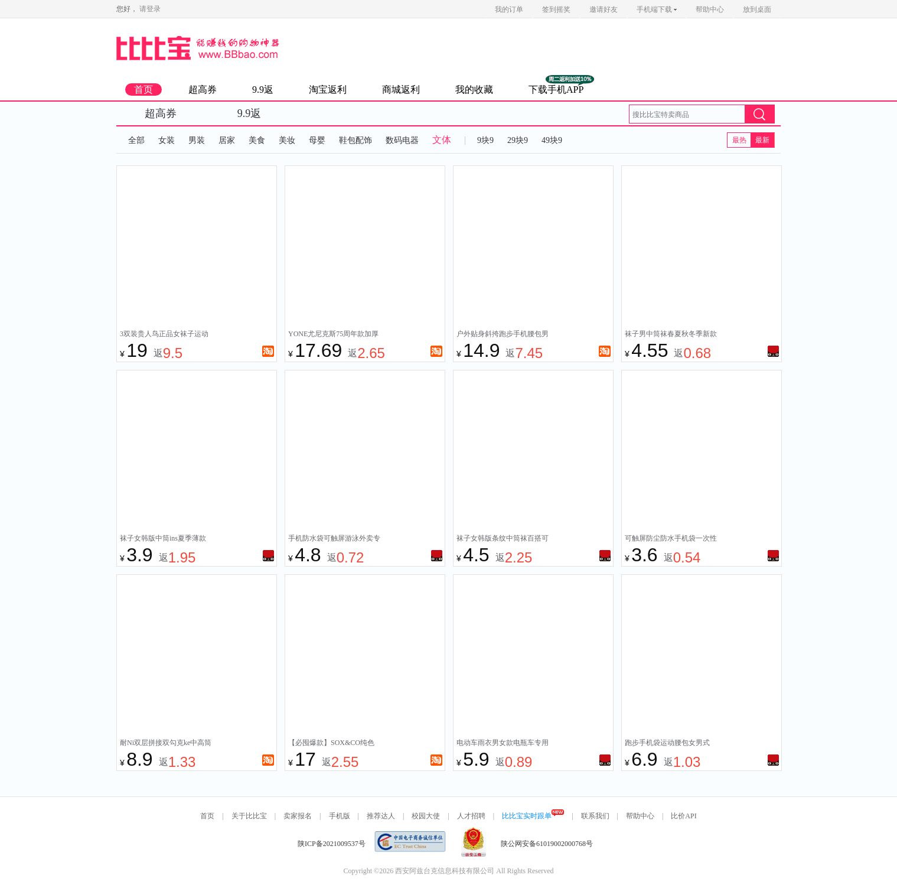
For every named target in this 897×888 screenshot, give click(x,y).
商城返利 (401, 89)
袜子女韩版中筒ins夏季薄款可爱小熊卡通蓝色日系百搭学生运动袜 (166, 539)
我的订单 (509, 9)
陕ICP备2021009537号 (332, 844)
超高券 (202, 89)
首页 (143, 89)
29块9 (517, 140)
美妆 (287, 140)
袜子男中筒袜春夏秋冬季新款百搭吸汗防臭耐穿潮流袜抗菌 (671, 335)
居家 (226, 140)
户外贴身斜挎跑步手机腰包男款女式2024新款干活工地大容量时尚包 (502, 335)
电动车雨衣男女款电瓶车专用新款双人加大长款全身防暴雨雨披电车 (502, 744)
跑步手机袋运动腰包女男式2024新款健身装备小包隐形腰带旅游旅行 (671, 744)
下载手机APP (556, 89)
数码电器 (402, 140)
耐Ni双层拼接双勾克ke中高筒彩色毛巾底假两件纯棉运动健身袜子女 (166, 744)
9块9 (485, 140)
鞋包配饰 (355, 140)
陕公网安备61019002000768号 (547, 844)
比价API (683, 816)
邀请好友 (603, 9)
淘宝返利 (328, 89)
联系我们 (595, 816)
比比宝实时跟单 (533, 816)
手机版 (339, 816)
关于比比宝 (249, 816)
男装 (196, 140)
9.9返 (262, 89)
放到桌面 (757, 9)
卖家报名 (297, 816)
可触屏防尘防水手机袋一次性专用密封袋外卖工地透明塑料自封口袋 (671, 539)
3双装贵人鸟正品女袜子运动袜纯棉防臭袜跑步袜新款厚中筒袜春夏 (166, 335)
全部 (136, 140)
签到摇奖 (556, 9)
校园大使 (426, 816)
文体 (441, 140)
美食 (257, 140)
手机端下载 (657, 9)
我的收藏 (474, 89)
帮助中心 (710, 9)
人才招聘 (471, 816)
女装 (166, 140)
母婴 (317, 140)
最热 (739, 140)
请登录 (150, 9)
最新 (762, 140)
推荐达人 (381, 816)
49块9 (552, 140)
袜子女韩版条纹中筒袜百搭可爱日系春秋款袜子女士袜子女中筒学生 (502, 539)
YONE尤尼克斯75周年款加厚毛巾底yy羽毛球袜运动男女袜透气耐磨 (334, 335)
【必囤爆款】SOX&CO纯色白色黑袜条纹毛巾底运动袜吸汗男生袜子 (334, 744)
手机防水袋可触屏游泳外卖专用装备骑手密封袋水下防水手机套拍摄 (334, 539)
